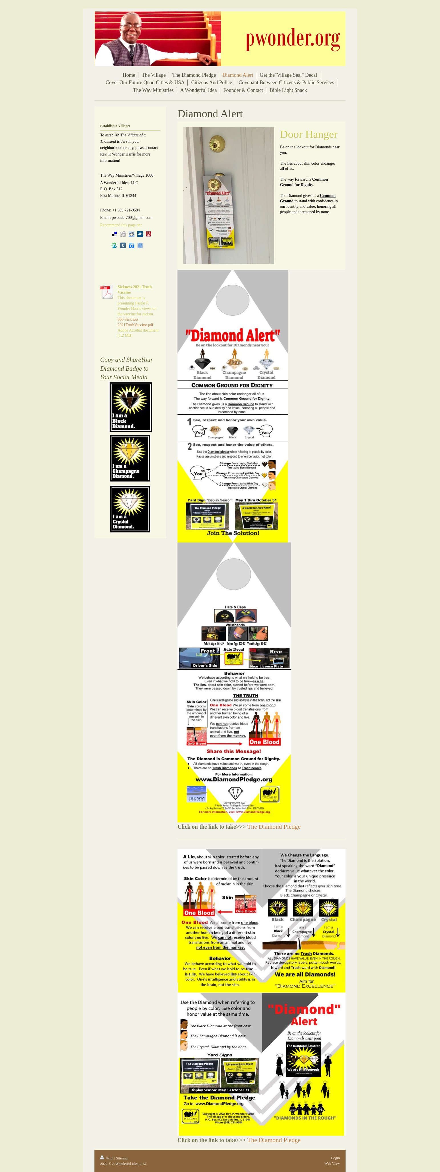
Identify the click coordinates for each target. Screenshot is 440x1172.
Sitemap (122, 1158)
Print (107, 1158)
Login (335, 1158)
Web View (332, 1163)
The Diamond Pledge (274, 826)
